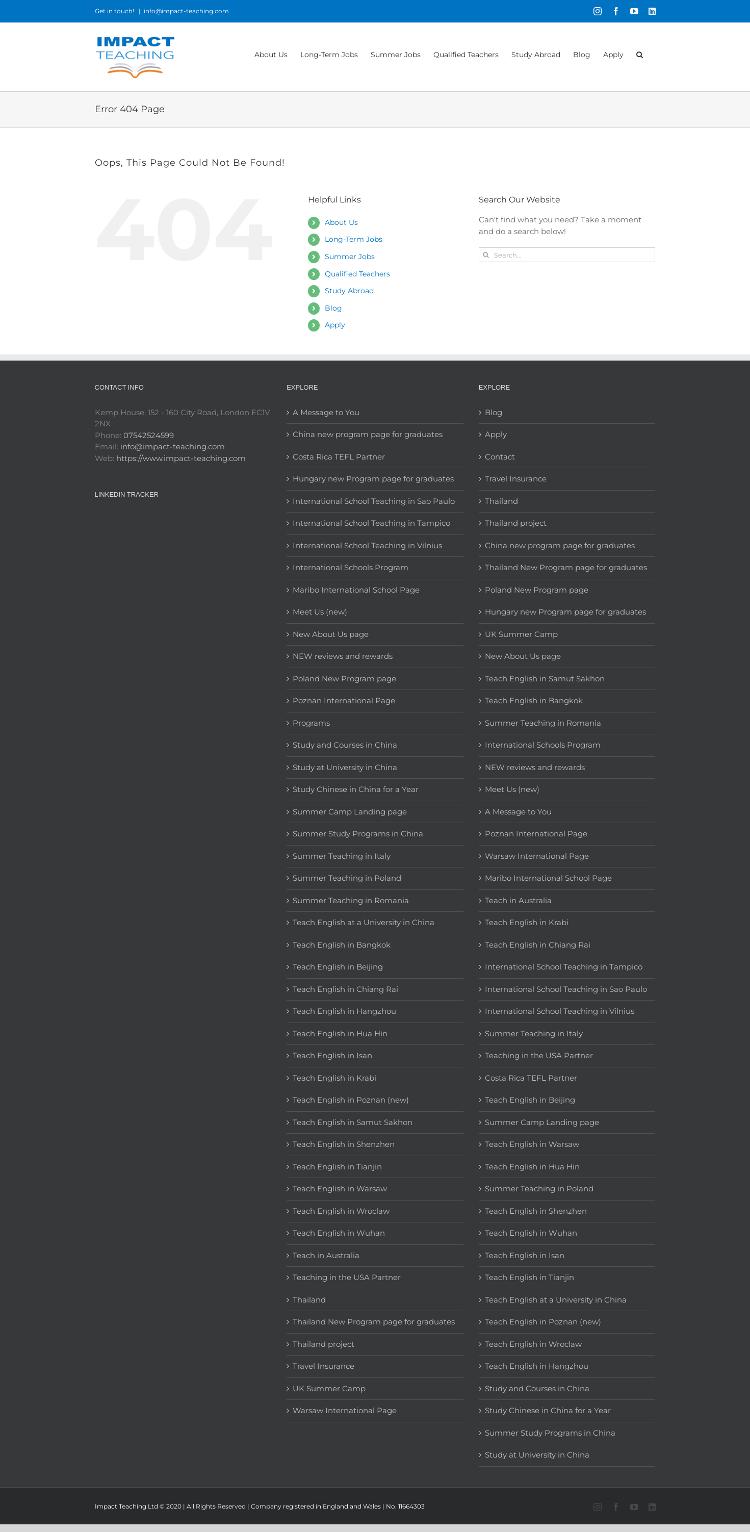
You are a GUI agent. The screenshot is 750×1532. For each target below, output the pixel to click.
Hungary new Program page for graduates (373, 478)
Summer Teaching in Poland (347, 878)
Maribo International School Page (356, 590)
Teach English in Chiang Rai (345, 989)
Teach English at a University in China (363, 922)
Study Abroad (349, 290)
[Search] (486, 254)
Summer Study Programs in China (358, 833)
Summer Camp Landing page (350, 811)
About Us (341, 222)
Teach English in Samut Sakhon (352, 1122)
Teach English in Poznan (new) (351, 1100)
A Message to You (326, 412)
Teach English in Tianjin (337, 1166)
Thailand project (323, 1344)
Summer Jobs (350, 256)
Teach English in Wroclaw (341, 1211)
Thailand (309, 1300)
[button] (639, 54)
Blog (333, 308)
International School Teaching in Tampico (371, 523)
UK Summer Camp (329, 1388)
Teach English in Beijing (338, 967)
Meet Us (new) (320, 612)
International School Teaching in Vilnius (367, 545)
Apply (335, 324)
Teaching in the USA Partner (347, 1277)
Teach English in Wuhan (339, 1233)
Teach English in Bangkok (342, 945)
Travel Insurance (323, 1366)
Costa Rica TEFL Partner (339, 457)
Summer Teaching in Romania (351, 900)
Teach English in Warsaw (340, 1188)
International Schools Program (350, 567)
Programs (311, 723)
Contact (500, 457)
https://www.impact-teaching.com (181, 458)
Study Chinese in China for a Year (356, 789)
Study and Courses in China (345, 745)
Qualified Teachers (357, 273)
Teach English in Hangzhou (344, 1011)
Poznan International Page (344, 700)
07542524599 (148, 435)
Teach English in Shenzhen (344, 1144)
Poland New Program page (344, 678)
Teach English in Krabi (334, 1078)
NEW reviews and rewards (343, 656)
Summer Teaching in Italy (342, 856)
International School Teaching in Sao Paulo (374, 501)
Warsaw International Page (345, 1410)
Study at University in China (345, 767)
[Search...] (567, 254)
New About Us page (331, 634)
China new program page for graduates (368, 434)
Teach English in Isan (332, 1055)
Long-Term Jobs (353, 239)
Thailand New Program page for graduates (374, 1321)
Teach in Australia (326, 1255)
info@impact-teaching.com (186, 11)
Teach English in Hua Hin (340, 1033)
